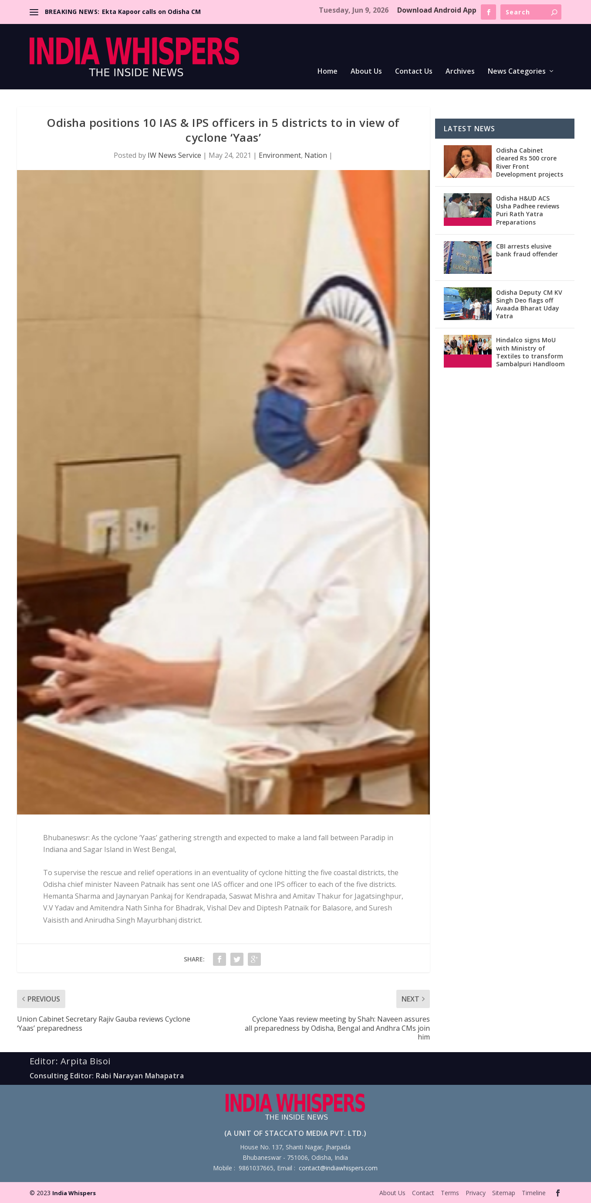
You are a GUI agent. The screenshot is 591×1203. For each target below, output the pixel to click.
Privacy (476, 1193)
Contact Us (413, 72)
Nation (315, 155)
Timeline (534, 1193)
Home (327, 72)
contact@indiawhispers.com (338, 1168)
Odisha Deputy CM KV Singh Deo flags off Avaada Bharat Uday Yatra (529, 304)
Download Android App (436, 10)
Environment (280, 155)
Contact (423, 1193)
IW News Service (174, 155)
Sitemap (503, 1193)
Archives (460, 72)
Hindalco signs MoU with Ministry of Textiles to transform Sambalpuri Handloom (530, 352)
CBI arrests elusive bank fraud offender (527, 250)
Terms (450, 1193)
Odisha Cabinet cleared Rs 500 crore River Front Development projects (529, 162)
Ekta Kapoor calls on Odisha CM (151, 11)
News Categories (517, 72)
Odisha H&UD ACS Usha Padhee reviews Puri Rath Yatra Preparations (527, 210)
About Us (366, 72)
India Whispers (74, 1193)
